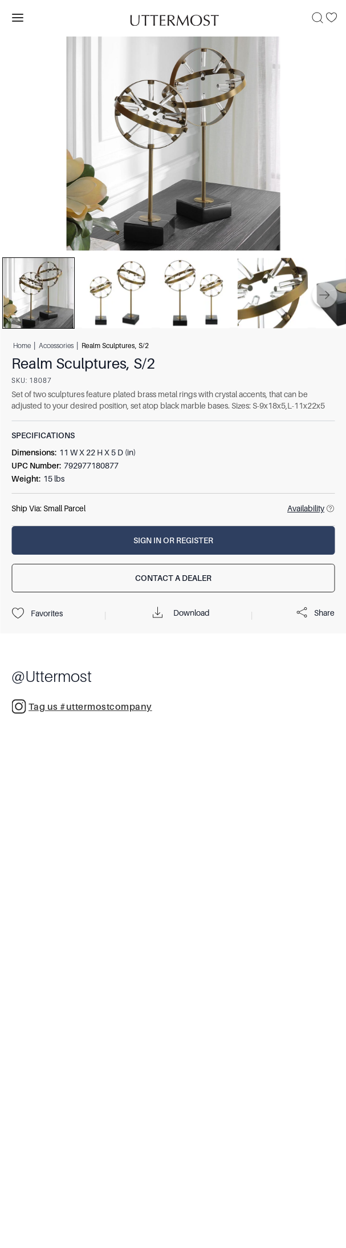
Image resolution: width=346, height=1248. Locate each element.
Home (22, 345)
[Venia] (173, 17)
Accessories (56, 345)
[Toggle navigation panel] (17, 17)
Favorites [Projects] (37, 613)
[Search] (317, 17)
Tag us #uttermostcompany (81, 706)
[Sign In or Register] (173, 540)
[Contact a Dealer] (173, 578)
